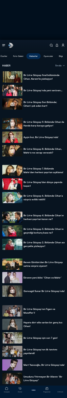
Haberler (33, 56)
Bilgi (61, 56)
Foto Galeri (18, 56)
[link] (10, 45)
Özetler (3, 56)
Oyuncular (48, 56)
